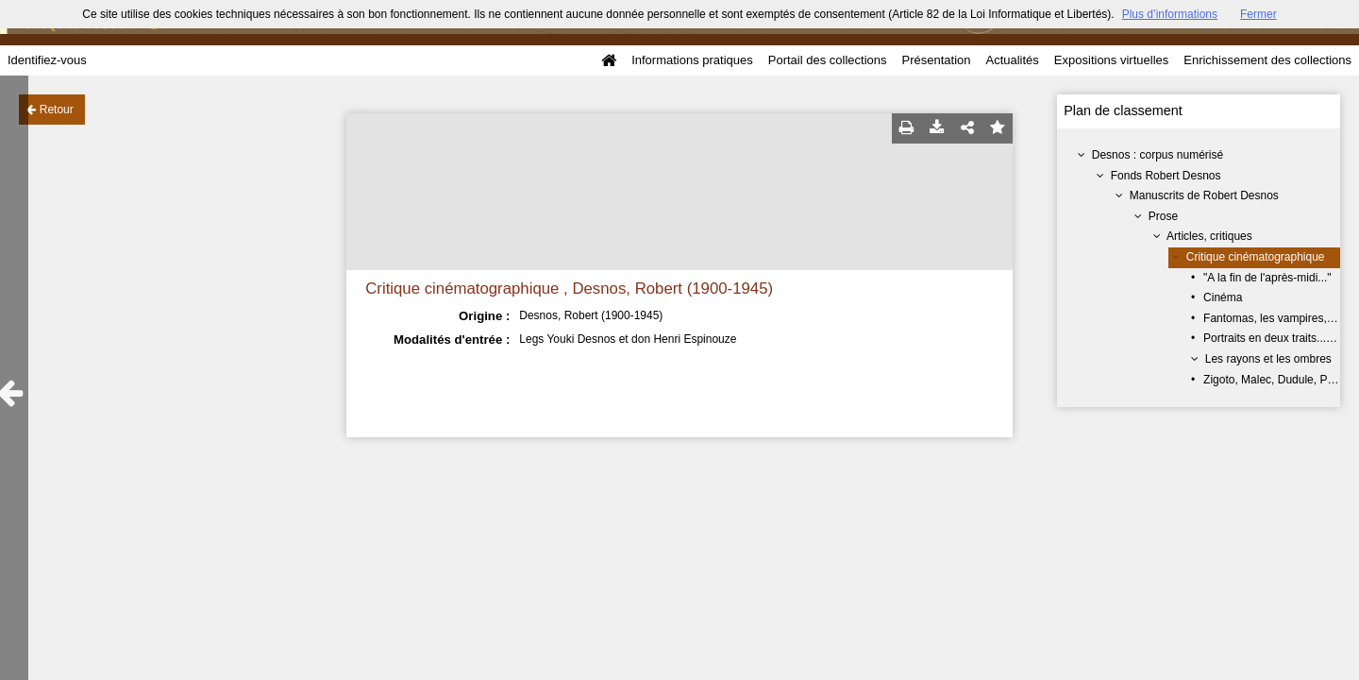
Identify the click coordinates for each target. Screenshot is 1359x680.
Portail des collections (827, 60)
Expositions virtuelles (1111, 60)
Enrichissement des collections (1267, 60)
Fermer (1258, 14)
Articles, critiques (1209, 236)
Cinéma (1222, 297)
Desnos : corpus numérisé (1157, 155)
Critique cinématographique (1255, 257)
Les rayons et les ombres (1268, 359)
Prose (1163, 216)
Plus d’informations (1169, 14)
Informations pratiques (692, 60)
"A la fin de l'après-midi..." (1267, 277)
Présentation (935, 60)
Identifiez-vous (47, 60)
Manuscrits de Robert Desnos (1204, 195)
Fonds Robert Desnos (1166, 175)
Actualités (1011, 60)
